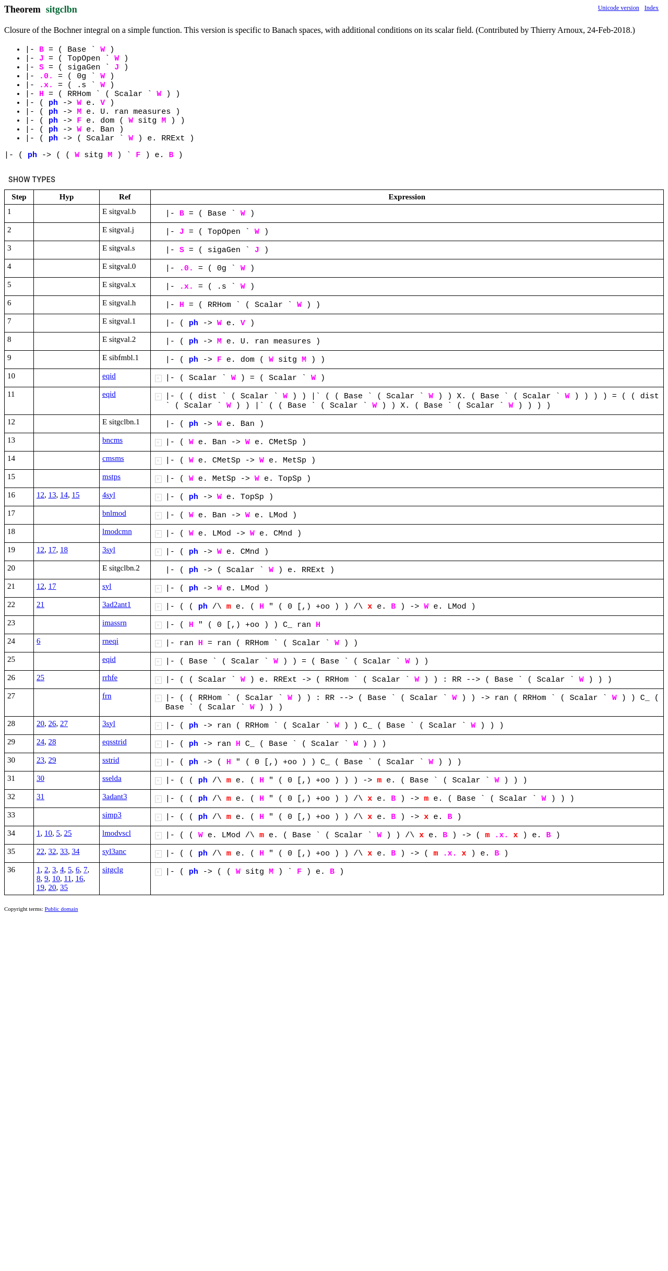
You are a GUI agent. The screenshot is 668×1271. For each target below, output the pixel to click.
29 (52, 760)
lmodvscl (116, 833)
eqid (109, 376)
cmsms (113, 458)
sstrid (111, 760)
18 (64, 549)
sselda (112, 778)
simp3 (112, 815)
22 (40, 851)
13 (52, 495)
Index (652, 7)
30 (40, 778)
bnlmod (114, 513)
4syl (108, 495)
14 (64, 495)
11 (67, 878)
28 (52, 742)
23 (40, 760)
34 (76, 851)
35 (64, 887)
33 (64, 851)
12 (40, 495)
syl (107, 586)
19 (40, 887)
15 (76, 495)
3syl (108, 549)
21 (40, 604)
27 (64, 723)
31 (40, 796)
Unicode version (618, 7)
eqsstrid (114, 742)
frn (107, 696)
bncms (112, 440)
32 (52, 851)
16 (79, 878)
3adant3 (114, 796)
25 (40, 677)
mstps (111, 476)
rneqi (110, 641)
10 (48, 833)
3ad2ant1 (116, 604)
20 (40, 723)
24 (40, 742)
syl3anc (114, 851)
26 (52, 723)
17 (52, 549)
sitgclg (112, 869)
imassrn (114, 623)
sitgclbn (61, 9)
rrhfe (109, 677)
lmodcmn (117, 531)
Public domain (61, 909)
